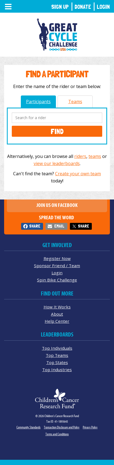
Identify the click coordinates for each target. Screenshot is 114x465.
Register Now (57, 258)
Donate (83, 6)
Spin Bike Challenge (57, 280)
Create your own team (78, 174)
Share (34, 226)
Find (57, 131)
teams (95, 156)
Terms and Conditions (57, 434)
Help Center (57, 321)
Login (103, 6)
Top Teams (57, 355)
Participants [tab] (38, 102)
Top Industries (57, 369)
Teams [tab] (75, 102)
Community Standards (28, 427)
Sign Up (60, 6)
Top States (57, 362)
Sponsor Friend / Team (57, 265)
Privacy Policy (90, 427)
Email (59, 226)
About (57, 314)
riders (80, 156)
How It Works (57, 307)
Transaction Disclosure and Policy (61, 427)
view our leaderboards (57, 163)
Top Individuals (57, 348)
